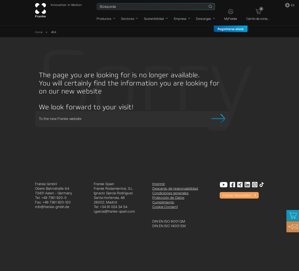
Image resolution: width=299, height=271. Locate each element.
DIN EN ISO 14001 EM (169, 226)
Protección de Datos (168, 197)
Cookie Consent (165, 206)
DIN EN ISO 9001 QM (168, 221)
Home (39, 32)
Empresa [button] (180, 18)
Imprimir (158, 184)
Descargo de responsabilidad (175, 188)
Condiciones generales (170, 193)
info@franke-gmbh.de (52, 206)
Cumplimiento (163, 202)
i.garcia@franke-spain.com (114, 211)
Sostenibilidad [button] (154, 18)
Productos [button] (104, 18)
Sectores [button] (127, 18)
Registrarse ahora (231, 29)
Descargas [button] (203, 18)
